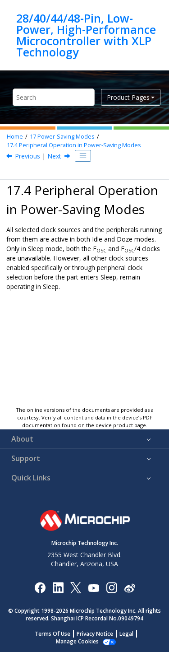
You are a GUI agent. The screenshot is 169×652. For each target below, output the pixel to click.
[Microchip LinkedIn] (58, 587)
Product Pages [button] (128, 97)
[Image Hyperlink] (93, 587)
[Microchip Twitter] (75, 587)
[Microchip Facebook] (40, 587)
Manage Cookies (77, 641)
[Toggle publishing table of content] (83, 156)
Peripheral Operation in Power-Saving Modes (74, 145)
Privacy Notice (95, 634)
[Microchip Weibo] (129, 587)
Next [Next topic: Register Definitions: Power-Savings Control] (54, 156)
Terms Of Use (52, 634)
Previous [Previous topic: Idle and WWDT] (27, 156)
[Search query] (54, 97)
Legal (126, 634)
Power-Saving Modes (62, 136)
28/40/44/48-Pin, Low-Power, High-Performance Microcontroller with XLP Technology (86, 35)
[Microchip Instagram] (111, 587)
